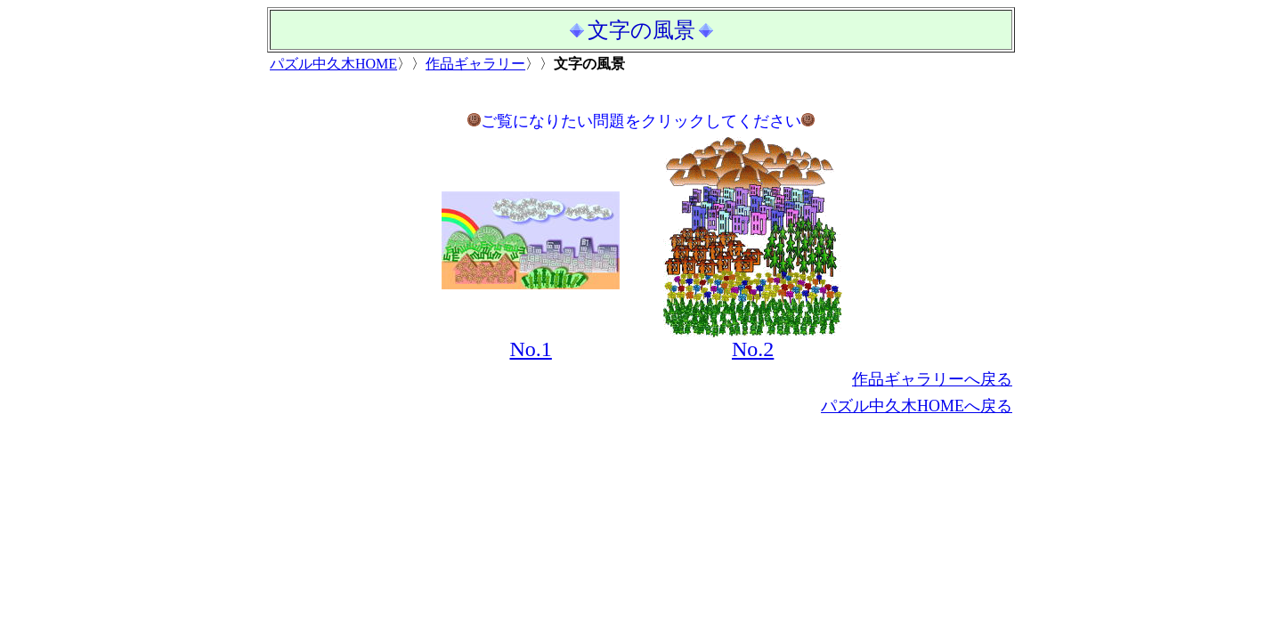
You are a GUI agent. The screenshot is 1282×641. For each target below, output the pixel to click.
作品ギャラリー (475, 63)
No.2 (753, 349)
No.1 (530, 349)
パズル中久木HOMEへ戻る (916, 406)
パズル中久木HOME (333, 63)
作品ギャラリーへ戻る (932, 379)
